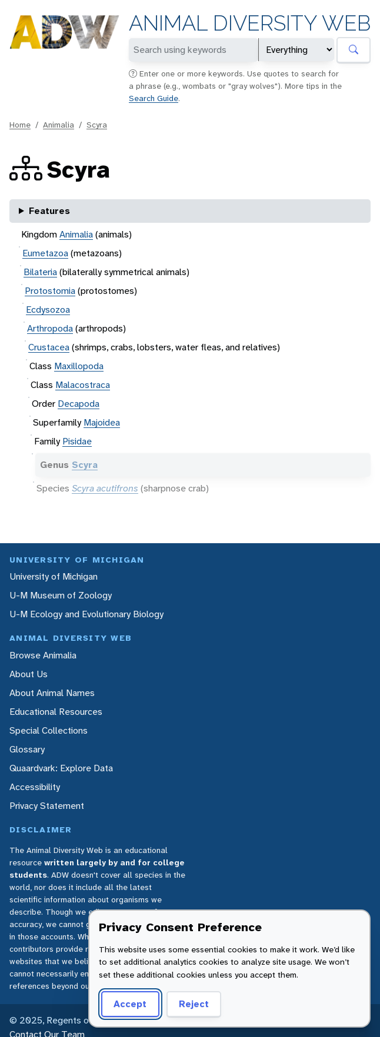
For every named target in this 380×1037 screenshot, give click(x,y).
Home (20, 124)
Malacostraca (82, 385)
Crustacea (48, 347)
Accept (130, 1004)
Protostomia (50, 291)
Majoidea (102, 422)
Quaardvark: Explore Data (61, 768)
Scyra (96, 124)
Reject (194, 1004)
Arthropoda (50, 328)
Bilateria (40, 272)
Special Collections (48, 730)
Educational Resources (55, 711)
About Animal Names (52, 693)
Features (49, 211)
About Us (28, 674)
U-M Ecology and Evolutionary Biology (86, 614)
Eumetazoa (45, 253)
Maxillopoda (79, 366)
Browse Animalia (42, 655)
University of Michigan (53, 576)
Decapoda (78, 403)
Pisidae (77, 441)
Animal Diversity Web (250, 23)
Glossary (27, 749)
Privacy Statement (46, 806)
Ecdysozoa (48, 309)
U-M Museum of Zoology (60, 595)
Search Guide (153, 98)
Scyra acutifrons (105, 488)
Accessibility (34, 787)
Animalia (58, 124)
